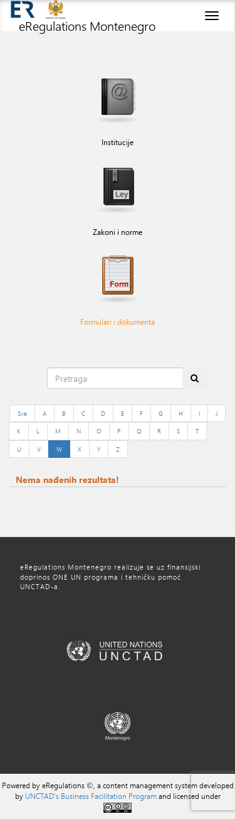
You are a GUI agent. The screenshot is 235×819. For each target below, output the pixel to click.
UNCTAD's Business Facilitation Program (91, 796)
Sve (22, 413)
